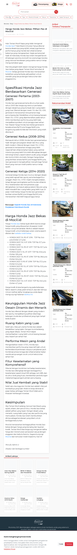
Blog (11, 23)
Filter (8, 17)
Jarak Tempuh (64, 17)
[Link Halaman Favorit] (71, 4)
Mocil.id (8, 72)
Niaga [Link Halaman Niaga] (57, 4)
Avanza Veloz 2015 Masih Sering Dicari (9, 500)
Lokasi (16, 17)
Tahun (44, 17)
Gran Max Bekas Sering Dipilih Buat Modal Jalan (10, 473)
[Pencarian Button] (56, 12)
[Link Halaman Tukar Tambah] (67, 4)
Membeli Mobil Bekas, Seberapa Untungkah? (61, 45)
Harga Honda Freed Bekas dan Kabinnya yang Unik (42, 473)
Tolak (61, 544)
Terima (69, 544)
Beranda (6, 23)
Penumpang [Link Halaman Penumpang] (40, 4)
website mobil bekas (23, 233)
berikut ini (28, 294)
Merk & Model (33, 17)
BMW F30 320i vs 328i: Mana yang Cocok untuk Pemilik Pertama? (62, 69)
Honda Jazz (10, 46)
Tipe (23, 17)
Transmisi (53, 17)
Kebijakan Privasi (9, 549)
